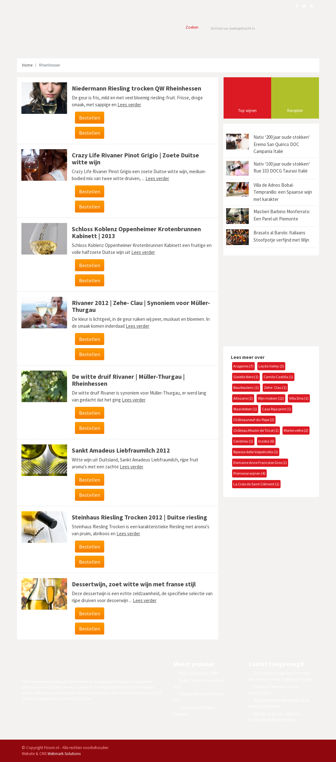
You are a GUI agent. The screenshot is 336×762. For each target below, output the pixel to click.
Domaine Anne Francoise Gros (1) (260, 462)
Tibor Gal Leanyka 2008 (197, 673)
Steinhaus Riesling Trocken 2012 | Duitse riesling (139, 517)
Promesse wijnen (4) (249, 473)
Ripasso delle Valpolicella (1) (255, 451)
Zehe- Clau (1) (275, 387)
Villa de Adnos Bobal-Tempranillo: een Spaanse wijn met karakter (282, 192)
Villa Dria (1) (299, 398)
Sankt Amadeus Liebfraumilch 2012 (121, 450)
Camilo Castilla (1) (278, 376)
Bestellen (89, 117)
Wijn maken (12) (271, 398)
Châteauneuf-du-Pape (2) (253, 419)
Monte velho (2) (296, 430)
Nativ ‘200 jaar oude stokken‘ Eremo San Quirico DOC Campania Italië (281, 144)
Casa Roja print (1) (276, 409)
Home (27, 65)
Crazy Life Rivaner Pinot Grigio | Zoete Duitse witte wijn (135, 158)
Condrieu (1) (243, 441)
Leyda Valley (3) (271, 366)
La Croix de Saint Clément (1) (256, 484)
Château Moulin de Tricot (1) (256, 430)
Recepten (295, 110)
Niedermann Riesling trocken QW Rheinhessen (136, 88)
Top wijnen (247, 110)
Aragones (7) (243, 366)
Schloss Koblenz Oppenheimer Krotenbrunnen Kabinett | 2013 (136, 232)
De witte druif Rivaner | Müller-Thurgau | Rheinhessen (128, 379)
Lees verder (129, 105)
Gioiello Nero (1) (246, 376)
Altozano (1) (243, 398)
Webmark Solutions (64, 753)
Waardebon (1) (245, 409)
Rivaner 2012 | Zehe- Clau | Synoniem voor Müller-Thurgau (141, 306)
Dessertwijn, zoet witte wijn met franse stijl (134, 584)
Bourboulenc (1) (246, 387)
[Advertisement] (270, 300)
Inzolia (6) (266, 441)
